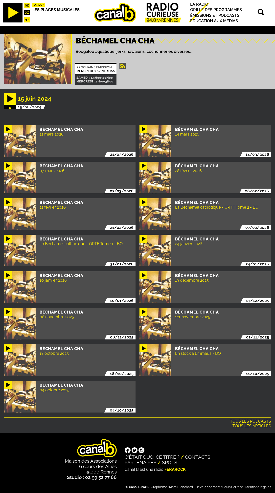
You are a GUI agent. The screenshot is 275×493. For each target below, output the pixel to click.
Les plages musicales (56, 9)
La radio (199, 4)
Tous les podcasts (250, 421)
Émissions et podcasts (214, 15)
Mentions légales (258, 487)
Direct (39, 4)
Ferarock (175, 469)
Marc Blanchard (181, 487)
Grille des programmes (216, 10)
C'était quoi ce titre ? (152, 457)
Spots (169, 462)
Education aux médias (214, 21)
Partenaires (141, 462)
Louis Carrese (232, 487)
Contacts (197, 457)
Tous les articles (251, 426)
